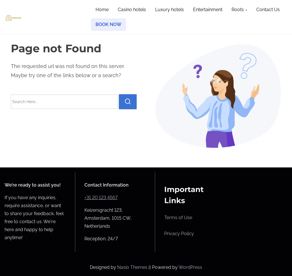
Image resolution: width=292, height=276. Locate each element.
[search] (128, 101)
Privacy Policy (179, 233)
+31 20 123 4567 (100, 197)
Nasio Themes (133, 267)
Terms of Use (178, 217)
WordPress (190, 267)
